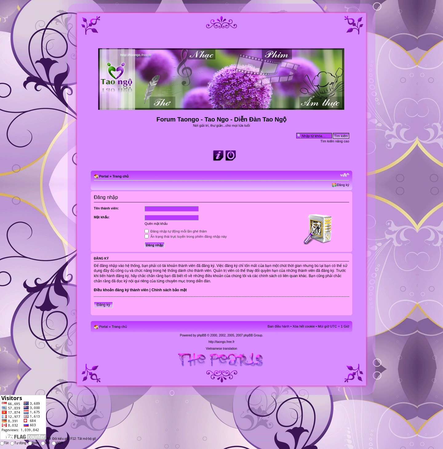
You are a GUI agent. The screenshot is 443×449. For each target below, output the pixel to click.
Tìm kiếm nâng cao (335, 141)
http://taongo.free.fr (222, 342)
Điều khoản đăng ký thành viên (121, 290)
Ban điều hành (278, 326)
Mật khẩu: (102, 217)
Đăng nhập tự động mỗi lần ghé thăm (176, 231)
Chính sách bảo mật (169, 290)
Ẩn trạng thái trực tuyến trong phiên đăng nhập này (186, 236)
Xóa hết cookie (304, 326)
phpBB (201, 335)
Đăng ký (343, 185)
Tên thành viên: (106, 208)
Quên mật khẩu (156, 223)
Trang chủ (120, 176)
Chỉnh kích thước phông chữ (344, 175)
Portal (104, 176)
